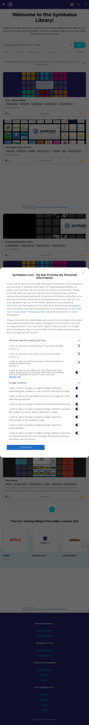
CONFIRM (25, 447)
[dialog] (44, 362)
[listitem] (44, 340)
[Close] (83, 273)
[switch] (77, 345)
